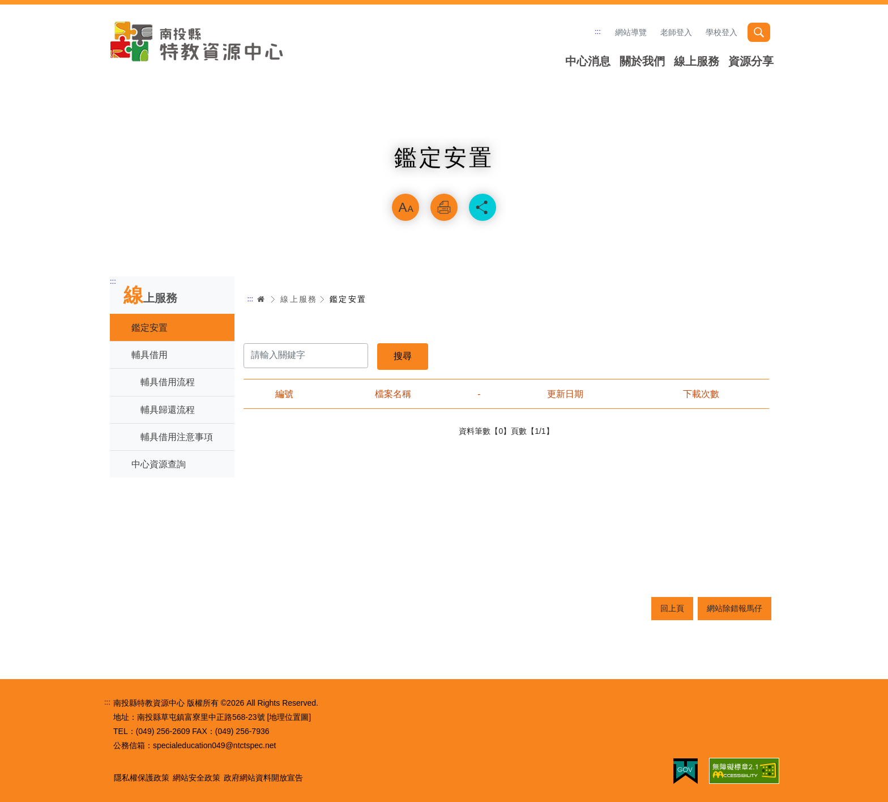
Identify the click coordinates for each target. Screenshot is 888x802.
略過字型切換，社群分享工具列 (444, 179)
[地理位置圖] (289, 717)
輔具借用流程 (167, 382)
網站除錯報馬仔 (734, 608)
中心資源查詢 (158, 464)
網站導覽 (631, 32)
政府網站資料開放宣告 (263, 777)
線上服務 (696, 61)
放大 (405, 207)
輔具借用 (149, 355)
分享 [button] (482, 207)
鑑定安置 (149, 327)
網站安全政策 (196, 777)
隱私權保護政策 (141, 777)
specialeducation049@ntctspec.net (214, 745)
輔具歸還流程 (167, 410)
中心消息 (587, 61)
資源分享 (751, 61)
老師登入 (676, 32)
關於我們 (642, 61)
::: (598, 31)
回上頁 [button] (672, 608)
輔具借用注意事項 (176, 437)
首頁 (261, 299)
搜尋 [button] (759, 32)
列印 (444, 207)
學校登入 (721, 32)
